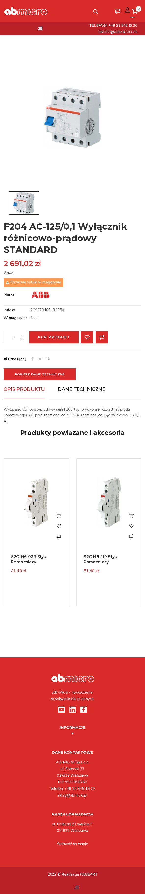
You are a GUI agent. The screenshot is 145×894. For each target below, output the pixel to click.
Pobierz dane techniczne (39, 374)
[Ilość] (15, 337)
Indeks (9, 309)
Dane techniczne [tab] (81, 389)
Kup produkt (54, 337)
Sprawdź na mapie (72, 843)
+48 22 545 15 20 (80, 788)
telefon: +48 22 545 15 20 (113, 25)
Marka (9, 294)
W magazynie (15, 317)
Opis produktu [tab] (24, 389)
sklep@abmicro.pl (118, 32)
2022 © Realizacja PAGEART (73, 874)
